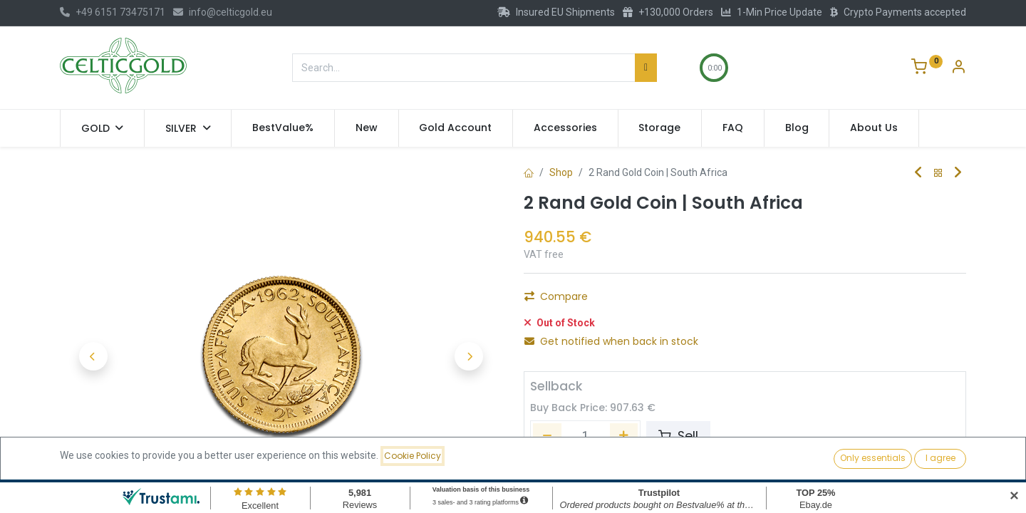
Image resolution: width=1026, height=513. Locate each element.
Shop (561, 172)
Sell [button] (678, 436)
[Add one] (624, 436)
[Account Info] (958, 68)
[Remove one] (547, 436)
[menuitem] (283, 128)
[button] (93, 356)
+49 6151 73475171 (112, 12)
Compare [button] (556, 296)
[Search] (646, 67)
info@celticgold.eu (222, 12)
